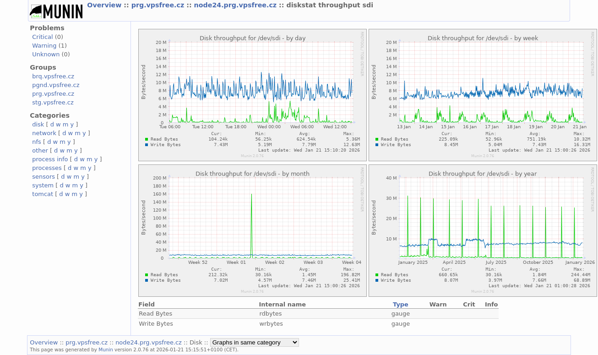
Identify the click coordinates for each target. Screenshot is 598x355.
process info (50, 159)
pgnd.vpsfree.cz (55, 85)
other (40, 150)
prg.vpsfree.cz (159, 5)
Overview (105, 5)
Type (400, 304)
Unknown (46, 54)
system (43, 185)
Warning (44, 45)
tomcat (42, 194)
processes (47, 167)
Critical (42, 36)
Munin (105, 349)
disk (38, 124)
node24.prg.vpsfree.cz (236, 5)
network (44, 133)
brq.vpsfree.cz (53, 76)
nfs (36, 141)
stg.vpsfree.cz (52, 102)
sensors (43, 176)
